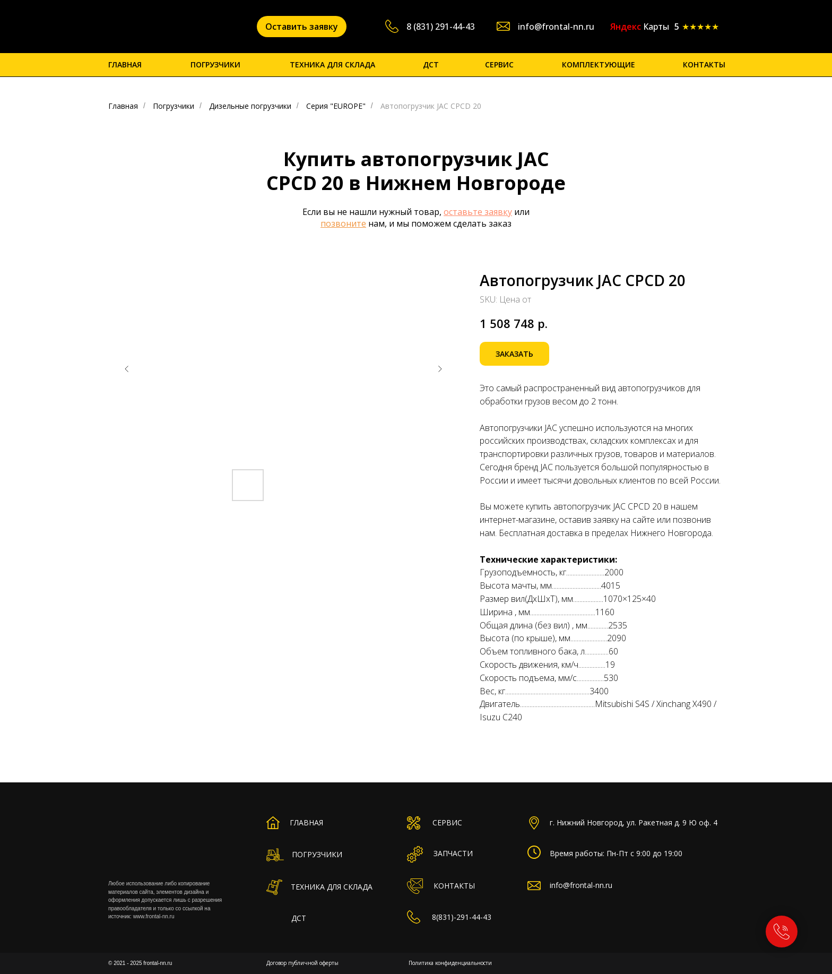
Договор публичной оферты (302, 963)
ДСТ (431, 64)
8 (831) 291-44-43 (440, 26)
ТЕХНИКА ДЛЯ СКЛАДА (332, 64)
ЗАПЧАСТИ (453, 853)
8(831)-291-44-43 (461, 917)
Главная (123, 106)
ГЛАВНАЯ (125, 64)
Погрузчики (173, 106)
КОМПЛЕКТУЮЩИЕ (598, 64)
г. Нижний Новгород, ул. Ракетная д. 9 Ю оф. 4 (633, 822)
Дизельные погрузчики (250, 106)
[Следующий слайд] (440, 369)
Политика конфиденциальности (450, 963)
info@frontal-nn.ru (556, 26)
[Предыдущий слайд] (127, 369)
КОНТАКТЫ (704, 64)
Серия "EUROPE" (336, 106)
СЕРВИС (499, 64)
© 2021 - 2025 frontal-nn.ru (140, 963)
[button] (301, 26)
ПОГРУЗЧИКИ (215, 64)
